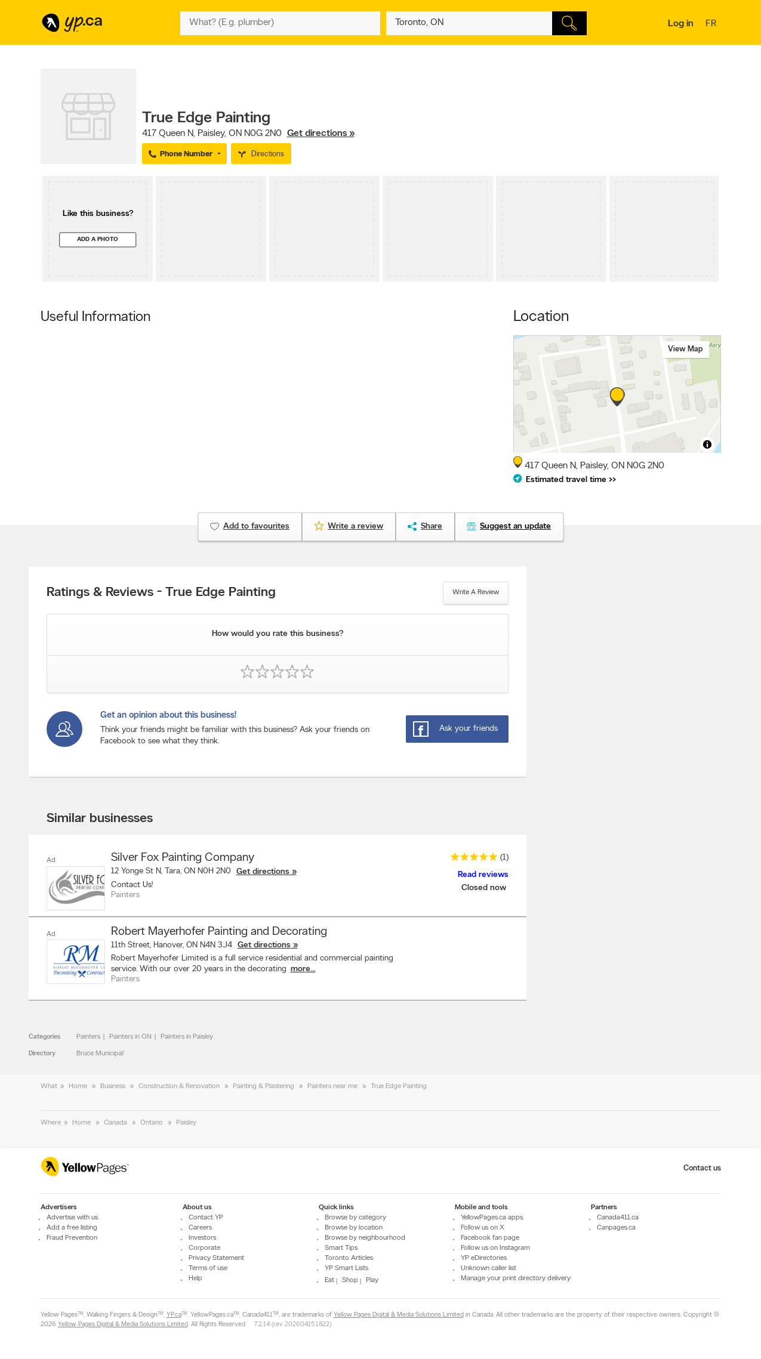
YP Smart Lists (346, 1268)
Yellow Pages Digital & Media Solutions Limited (399, 1315)
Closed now (485, 888)
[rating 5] (471, 859)
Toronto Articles (349, 1258)
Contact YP (206, 1217)
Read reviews (483, 874)
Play (372, 1280)
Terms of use (208, 1268)
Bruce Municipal (100, 1053)
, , (248, 133)
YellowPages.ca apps (492, 1217)
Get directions (262, 871)
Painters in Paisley (187, 1036)
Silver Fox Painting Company (182, 858)
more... (303, 969)
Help (195, 1278)
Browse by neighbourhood (365, 1237)
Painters (88, 1036)
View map (685, 349)
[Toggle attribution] (707, 444)
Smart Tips (341, 1248)
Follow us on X (482, 1227)
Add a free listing (72, 1227)
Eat (329, 1280)
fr (712, 24)
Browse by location (354, 1227)
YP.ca (174, 1315)
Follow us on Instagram (495, 1248)
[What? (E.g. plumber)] (280, 23)
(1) (504, 857)
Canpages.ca (616, 1227)
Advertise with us (72, 1217)
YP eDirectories (484, 1258)
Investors (202, 1237)
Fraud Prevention (72, 1237)
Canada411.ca (618, 1217)
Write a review (475, 592)
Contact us (702, 1168)
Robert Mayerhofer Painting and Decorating (219, 932)
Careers (200, 1227)
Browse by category (355, 1217)
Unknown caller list (488, 1268)
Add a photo (97, 239)
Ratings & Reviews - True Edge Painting (161, 593)
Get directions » (321, 133)
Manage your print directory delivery (516, 1278)
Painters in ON (130, 1036)
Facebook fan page (490, 1237)
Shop (350, 1280)
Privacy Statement (216, 1258)
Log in (681, 24)
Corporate (204, 1248)
